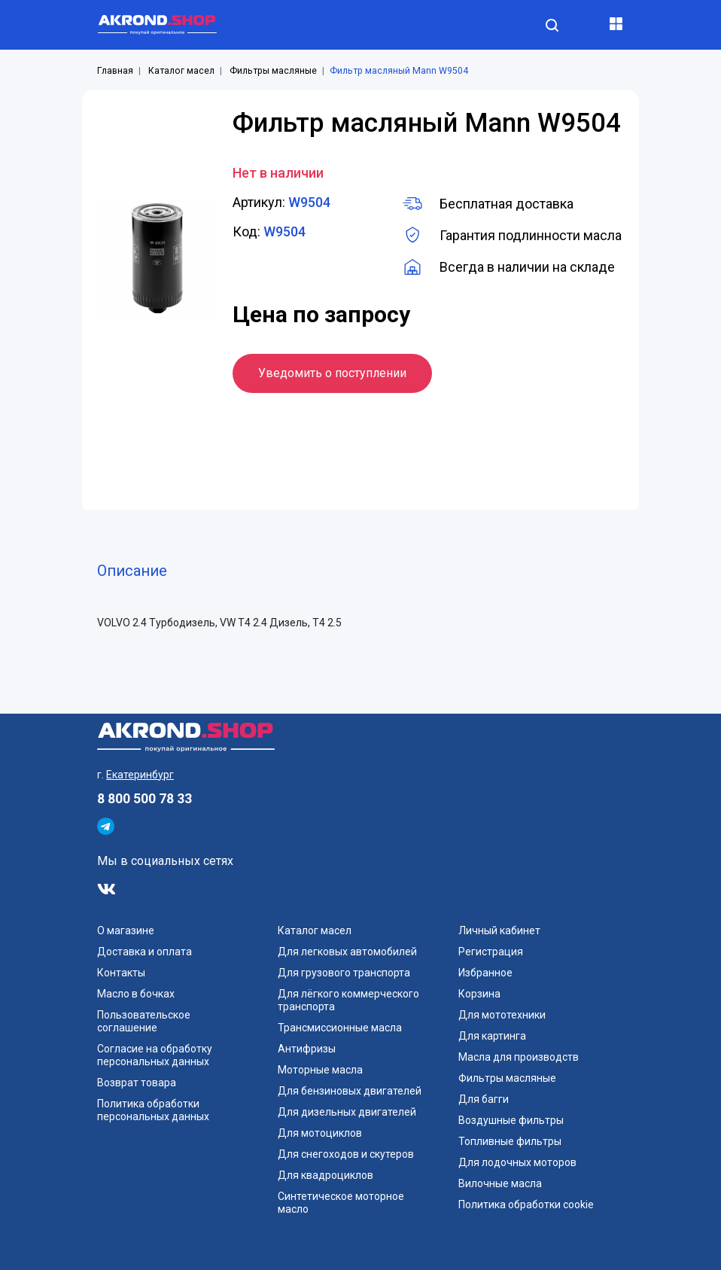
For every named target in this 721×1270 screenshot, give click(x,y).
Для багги (483, 1099)
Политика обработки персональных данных (153, 1110)
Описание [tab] (132, 570)
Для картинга (492, 1036)
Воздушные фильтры (511, 1120)
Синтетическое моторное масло (341, 1202)
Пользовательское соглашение (143, 1021)
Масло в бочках (136, 994)
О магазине (125, 930)
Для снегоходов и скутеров (346, 1154)
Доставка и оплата (144, 952)
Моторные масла (320, 1070)
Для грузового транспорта (344, 973)
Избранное (485, 973)
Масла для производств (518, 1057)
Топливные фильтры (509, 1141)
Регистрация (490, 952)
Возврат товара (136, 1083)
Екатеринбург (140, 775)
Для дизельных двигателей (347, 1112)
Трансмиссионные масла (340, 1028)
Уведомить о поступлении (332, 373)
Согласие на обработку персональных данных (154, 1055)
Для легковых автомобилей (347, 952)
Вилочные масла (500, 1183)
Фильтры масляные (273, 70)
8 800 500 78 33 (144, 798)
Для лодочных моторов (517, 1162)
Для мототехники (502, 1015)
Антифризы (307, 1049)
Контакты (121, 973)
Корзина (479, 994)
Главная (115, 70)
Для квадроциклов (325, 1175)
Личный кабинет (499, 930)
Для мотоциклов (320, 1133)
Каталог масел (181, 70)
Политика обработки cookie (526, 1204)
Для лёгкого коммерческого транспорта (348, 1000)
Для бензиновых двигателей (349, 1091)
